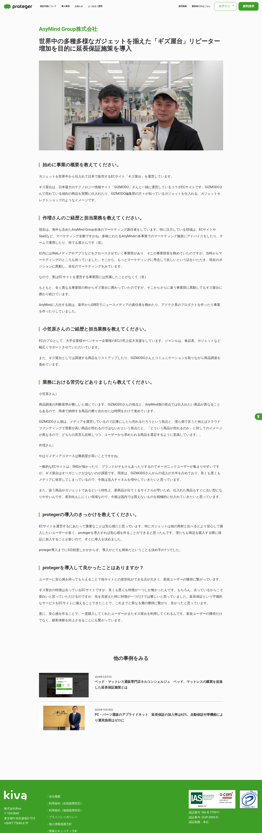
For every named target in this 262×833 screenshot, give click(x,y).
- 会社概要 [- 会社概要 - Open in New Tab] (53, 796)
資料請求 (248, 6)
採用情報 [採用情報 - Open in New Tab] (168, 6)
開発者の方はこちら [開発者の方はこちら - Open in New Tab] (195, 6)
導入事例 (78, 6)
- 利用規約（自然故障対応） (65, 803)
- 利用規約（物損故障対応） (65, 810)
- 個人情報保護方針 (59, 824)
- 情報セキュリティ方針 (62, 831)
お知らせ (96, 6)
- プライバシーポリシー (62, 817)
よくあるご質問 (119, 6)
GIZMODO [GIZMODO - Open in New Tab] (121, 187)
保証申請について (54, 6)
